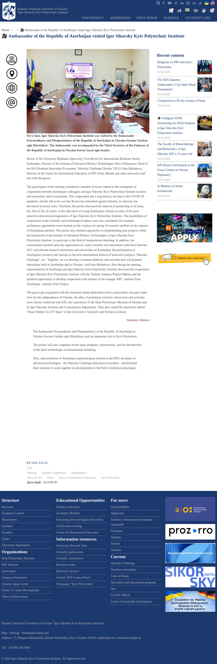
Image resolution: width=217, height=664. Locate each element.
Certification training (69, 526)
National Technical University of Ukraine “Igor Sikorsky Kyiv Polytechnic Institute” (43, 10)
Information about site (35, 633)
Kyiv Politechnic (110, 477)
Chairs (6, 539)
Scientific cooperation (54, 472)
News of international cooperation (77, 477)
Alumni (115, 543)
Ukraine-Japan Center (15, 584)
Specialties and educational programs (133, 582)
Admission (120, 18)
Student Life (198, 18)
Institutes (7, 526)
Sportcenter (9, 571)
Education (147, 18)
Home (5, 30)
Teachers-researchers (123, 569)
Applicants (117, 513)
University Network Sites (71, 545)
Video (50, 477)
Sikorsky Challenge (123, 563)
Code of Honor (120, 576)
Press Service (34, 477)
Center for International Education (77, 532)
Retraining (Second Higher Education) (79, 519)
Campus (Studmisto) (14, 577)
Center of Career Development (20, 590)
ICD (29, 467)
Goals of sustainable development (131, 601)
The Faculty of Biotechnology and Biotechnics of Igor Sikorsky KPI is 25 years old (175, 149)
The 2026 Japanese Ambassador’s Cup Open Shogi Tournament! (176, 84)
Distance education (67, 507)
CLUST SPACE (120, 595)
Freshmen (117, 531)
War (113, 588)
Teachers (116, 550)
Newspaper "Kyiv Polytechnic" (75, 584)
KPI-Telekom (10, 564)
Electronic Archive (67, 571)
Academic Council (13, 513)
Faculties (7, 532)
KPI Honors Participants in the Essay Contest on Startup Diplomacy (176, 170)
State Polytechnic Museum (18, 558)
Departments (9, 519)
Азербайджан (79, 472)
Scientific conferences (69, 558)
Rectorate (7, 507)
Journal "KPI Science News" (73, 577)
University (93, 18)
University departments (16, 545)
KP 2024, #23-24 (37, 463)
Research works (65, 564)
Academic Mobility (68, 513)
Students (116, 537)
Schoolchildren (120, 507)
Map (4, 633)
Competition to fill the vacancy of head (181, 100)
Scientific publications (69, 552)
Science (171, 18)
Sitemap (15, 633)
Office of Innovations (15, 596)
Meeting (31, 472)
